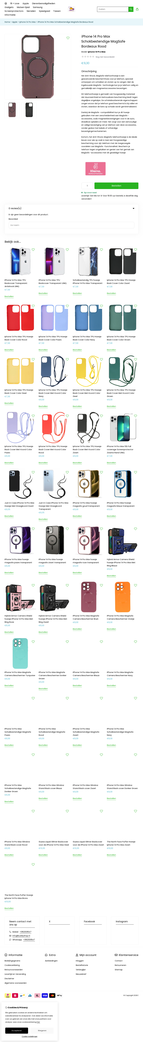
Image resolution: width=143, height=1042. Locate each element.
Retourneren (120, 944)
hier (38, 1022)
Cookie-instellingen (29, 1036)
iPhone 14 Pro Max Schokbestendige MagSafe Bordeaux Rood (65, 22)
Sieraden (31, 11)
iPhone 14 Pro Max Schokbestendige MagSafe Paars (18, 710)
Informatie (10, 14)
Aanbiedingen (51, 939)
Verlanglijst (81, 948)
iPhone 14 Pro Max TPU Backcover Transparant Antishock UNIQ (16, 261)
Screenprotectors (14, 11)
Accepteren (17, 1030)
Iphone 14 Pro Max (27, 22)
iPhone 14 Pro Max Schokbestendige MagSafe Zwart (86, 710)
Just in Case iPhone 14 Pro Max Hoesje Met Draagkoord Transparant (53, 484)
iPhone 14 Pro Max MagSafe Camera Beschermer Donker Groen (52, 654)
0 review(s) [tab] (71, 208)
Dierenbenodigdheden (43, 3)
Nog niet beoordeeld (105, 57)
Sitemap (119, 948)
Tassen (57, 11)
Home (7, 22)
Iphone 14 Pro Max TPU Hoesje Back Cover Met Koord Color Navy (53, 371)
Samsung (37, 7)
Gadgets (9, 7)
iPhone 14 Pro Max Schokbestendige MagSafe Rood (52, 710)
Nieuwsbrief (81, 952)
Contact (119, 939)
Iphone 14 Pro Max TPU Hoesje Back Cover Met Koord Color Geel (87, 371)
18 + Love (14, 3)
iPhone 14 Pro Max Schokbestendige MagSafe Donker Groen (18, 766)
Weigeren (42, 1030)
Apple (26, 3)
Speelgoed (44, 11)
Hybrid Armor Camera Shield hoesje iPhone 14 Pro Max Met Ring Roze (19, 597)
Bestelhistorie (82, 944)
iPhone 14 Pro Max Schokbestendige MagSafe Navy (120, 710)
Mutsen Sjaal (23, 7)
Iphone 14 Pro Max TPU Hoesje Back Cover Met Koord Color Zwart (87, 428)
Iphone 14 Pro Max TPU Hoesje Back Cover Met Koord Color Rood (53, 428)
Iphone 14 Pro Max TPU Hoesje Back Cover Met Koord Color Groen (121, 371)
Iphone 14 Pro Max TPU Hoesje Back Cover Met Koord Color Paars (19, 428)
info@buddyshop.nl (21, 914)
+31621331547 (25, 910)
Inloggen (80, 939)
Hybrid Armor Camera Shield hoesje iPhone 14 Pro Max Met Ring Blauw (121, 541)
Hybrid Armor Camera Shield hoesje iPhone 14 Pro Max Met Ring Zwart (53, 597)
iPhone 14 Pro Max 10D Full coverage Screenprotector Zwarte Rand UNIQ (120, 428)
